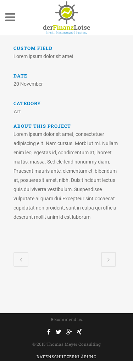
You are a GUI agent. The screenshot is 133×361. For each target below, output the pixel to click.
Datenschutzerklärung (66, 356)
